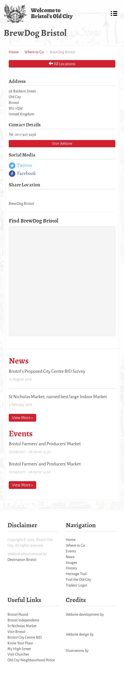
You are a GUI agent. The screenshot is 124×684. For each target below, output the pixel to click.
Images (71, 562)
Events (71, 551)
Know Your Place (20, 643)
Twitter (20, 165)
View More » (22, 417)
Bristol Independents (23, 620)
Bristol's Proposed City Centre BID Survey (47, 371)
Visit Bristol (16, 631)
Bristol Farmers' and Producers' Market (45, 443)
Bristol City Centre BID (24, 637)
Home (13, 52)
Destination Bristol (21, 559)
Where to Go (34, 52)
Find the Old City (78, 579)
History (71, 568)
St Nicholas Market (22, 625)
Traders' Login (76, 585)
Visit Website (62, 143)
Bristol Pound (17, 614)
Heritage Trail (76, 573)
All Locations (62, 64)
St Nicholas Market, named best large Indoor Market (58, 396)
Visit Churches (18, 654)
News (70, 556)
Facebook (22, 173)
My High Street (19, 648)
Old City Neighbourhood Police (31, 660)
